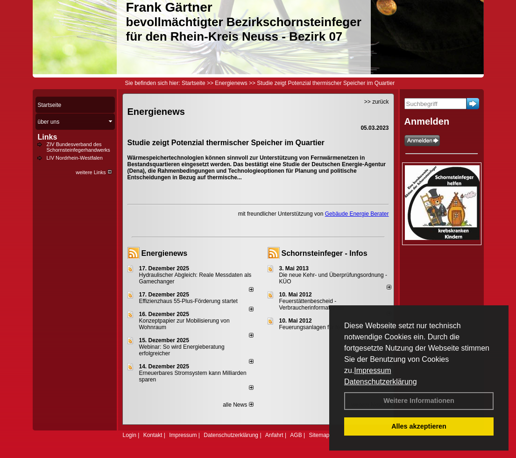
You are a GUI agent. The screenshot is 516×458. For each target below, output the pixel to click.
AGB (296, 435)
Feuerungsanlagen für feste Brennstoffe (328, 327)
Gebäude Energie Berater (357, 214)
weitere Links (94, 172)
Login (129, 435)
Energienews (164, 253)
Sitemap (319, 435)
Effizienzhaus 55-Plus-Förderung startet (188, 301)
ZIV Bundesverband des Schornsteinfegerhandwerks (78, 147)
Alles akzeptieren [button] (418, 426)
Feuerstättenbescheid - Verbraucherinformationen (311, 304)
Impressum (372, 370)
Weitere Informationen (418, 400)
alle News (238, 405)
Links (47, 137)
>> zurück (376, 102)
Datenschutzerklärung (380, 382)
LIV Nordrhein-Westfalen (75, 158)
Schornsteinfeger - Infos (325, 253)
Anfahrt (274, 435)
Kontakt (153, 435)
